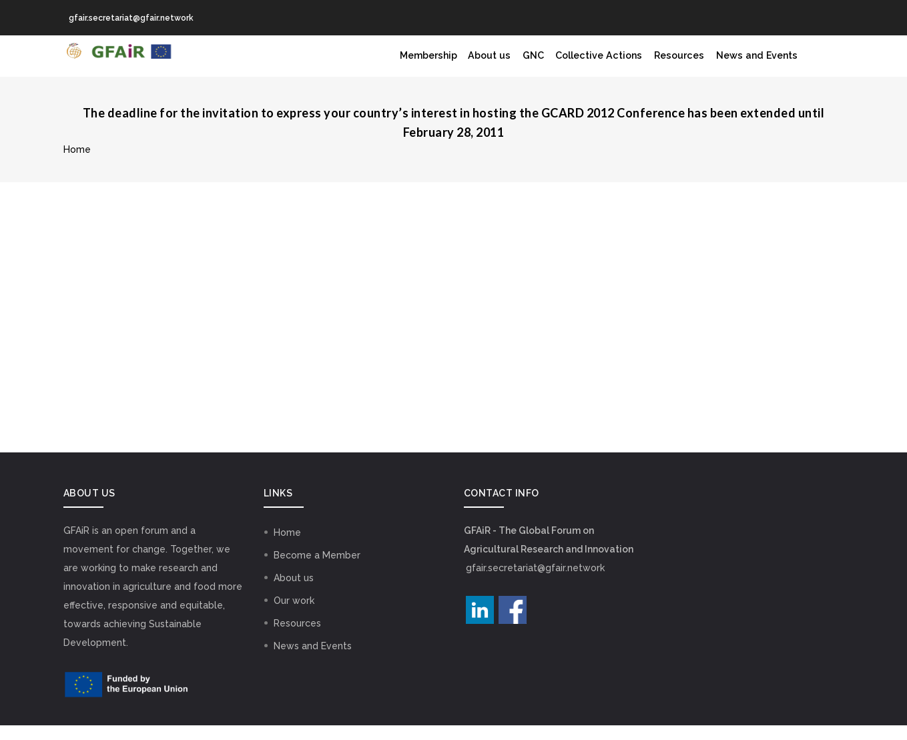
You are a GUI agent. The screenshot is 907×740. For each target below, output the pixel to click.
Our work (294, 615)
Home (77, 164)
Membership (381, 63)
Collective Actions (575, 63)
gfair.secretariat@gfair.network (535, 582)
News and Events (751, 63)
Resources (665, 63)
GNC (501, 63)
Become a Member (317, 570)
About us (450, 63)
